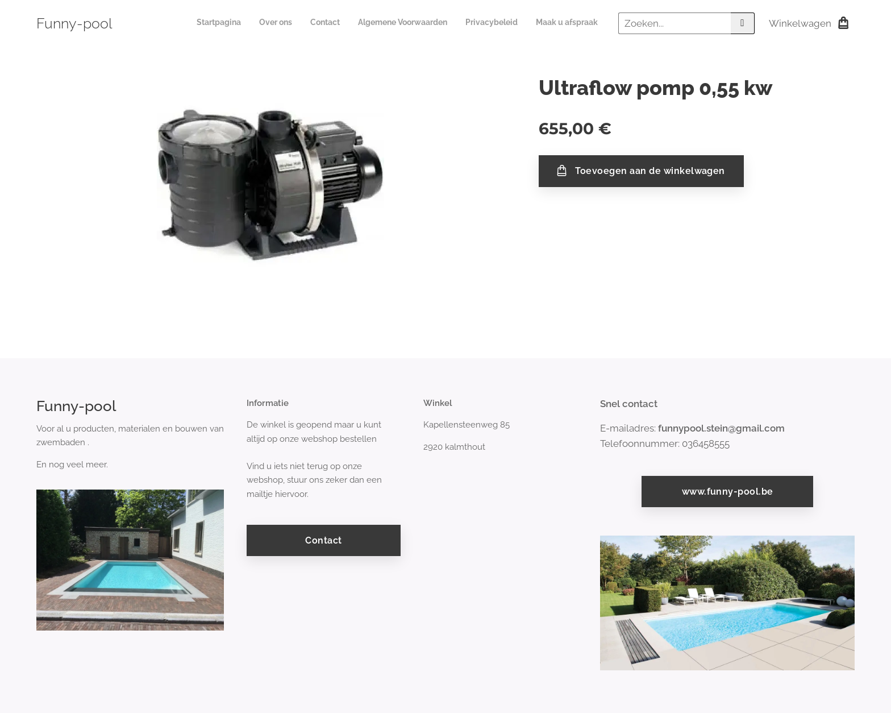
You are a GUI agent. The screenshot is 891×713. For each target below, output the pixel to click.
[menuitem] (510, 23)
